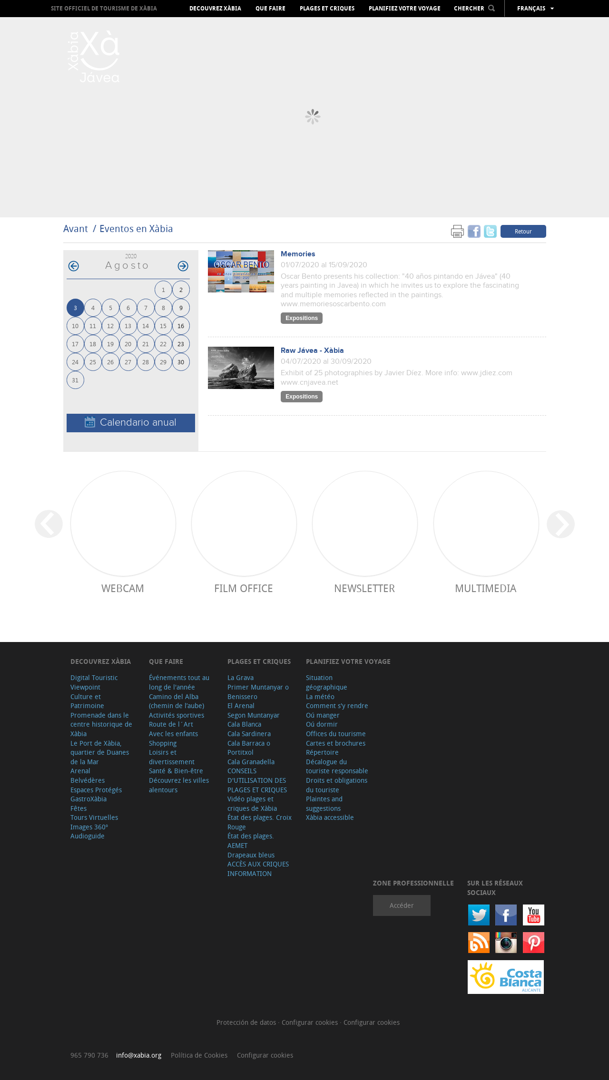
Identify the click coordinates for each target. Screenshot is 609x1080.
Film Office (243, 588)
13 (128, 325)
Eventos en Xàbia (136, 228)
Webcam (122, 588)
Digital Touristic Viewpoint (94, 682)
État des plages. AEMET (250, 840)
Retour (523, 231)
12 (110, 325)
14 (145, 325)
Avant (75, 228)
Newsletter (364, 588)
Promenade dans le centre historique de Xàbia (101, 724)
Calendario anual (131, 422)
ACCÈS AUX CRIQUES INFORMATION (258, 868)
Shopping (163, 743)
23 (180, 344)
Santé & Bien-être (176, 770)
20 (128, 344)
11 (92, 325)
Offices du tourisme (336, 733)
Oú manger (323, 715)
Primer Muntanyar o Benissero (258, 691)
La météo (320, 696)
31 (75, 380)
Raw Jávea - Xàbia (312, 350)
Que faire (270, 8)
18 (92, 344)
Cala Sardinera (249, 733)
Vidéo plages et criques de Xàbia (252, 803)
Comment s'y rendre (337, 705)
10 (75, 325)
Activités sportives (176, 715)
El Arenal (241, 705)
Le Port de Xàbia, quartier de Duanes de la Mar (99, 752)
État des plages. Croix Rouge (259, 822)
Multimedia (485, 588)
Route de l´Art (171, 724)
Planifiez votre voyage (405, 8)
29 (163, 362)
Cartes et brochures (335, 743)
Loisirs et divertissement (172, 757)
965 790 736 (89, 1055)
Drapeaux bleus (251, 854)
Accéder (402, 905)
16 (180, 325)
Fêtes (78, 808)
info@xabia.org (138, 1055)
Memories (298, 254)
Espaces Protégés (96, 789)
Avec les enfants (173, 733)
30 (180, 362)
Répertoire (322, 752)
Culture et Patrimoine (87, 701)
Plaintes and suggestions (324, 803)
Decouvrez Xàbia (215, 8)
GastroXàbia (88, 798)
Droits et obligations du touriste (336, 785)
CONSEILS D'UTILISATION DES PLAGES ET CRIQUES (257, 780)
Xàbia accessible (330, 817)
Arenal (80, 770)
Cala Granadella (251, 761)
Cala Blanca (244, 724)
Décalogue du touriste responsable (337, 766)
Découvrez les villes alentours (179, 785)
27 (128, 362)
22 (163, 344)
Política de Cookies (199, 1055)
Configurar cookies (311, 1022)
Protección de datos (247, 1022)
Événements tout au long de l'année (179, 682)
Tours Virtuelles (94, 817)
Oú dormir (322, 724)
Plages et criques (327, 8)
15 (163, 325)
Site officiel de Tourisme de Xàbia (104, 8)
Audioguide (87, 835)
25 (92, 362)
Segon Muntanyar (253, 715)
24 (75, 362)
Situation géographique (326, 682)
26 (110, 362)
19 (110, 344)
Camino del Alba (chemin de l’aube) (176, 701)
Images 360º (89, 826)
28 (145, 362)
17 (75, 344)
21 (145, 344)
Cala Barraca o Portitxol (248, 748)
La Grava (240, 677)
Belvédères (87, 780)
